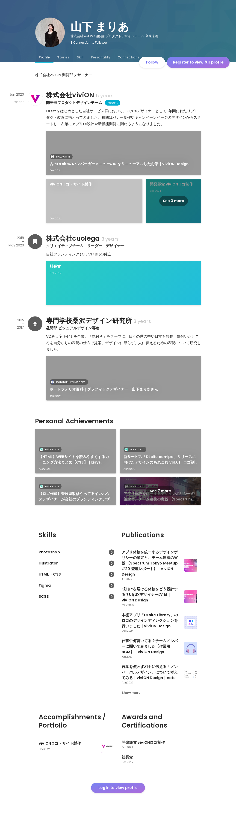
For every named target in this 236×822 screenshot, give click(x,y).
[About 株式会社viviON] (35, 98)
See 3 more (173, 200)
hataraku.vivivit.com (69, 382)
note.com (62, 156)
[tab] (44, 57)
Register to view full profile (198, 62)
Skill (80, 57)
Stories (63, 57)
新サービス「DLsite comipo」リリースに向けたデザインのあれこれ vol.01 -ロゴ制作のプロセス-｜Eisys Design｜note (160, 459)
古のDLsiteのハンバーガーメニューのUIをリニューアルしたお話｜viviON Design (119, 164)
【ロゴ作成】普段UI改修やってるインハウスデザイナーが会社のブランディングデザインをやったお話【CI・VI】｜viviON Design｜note (74, 496)
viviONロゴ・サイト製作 (71, 184)
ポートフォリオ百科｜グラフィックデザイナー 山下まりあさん (104, 389)
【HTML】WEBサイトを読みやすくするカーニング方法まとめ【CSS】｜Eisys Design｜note (74, 459)
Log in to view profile (118, 787)
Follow (152, 62)
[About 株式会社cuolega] (35, 241)
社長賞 (55, 266)
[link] (123, 153)
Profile (44, 57)
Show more (131, 692)
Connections (128, 57)
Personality (100, 57)
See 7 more (160, 491)
